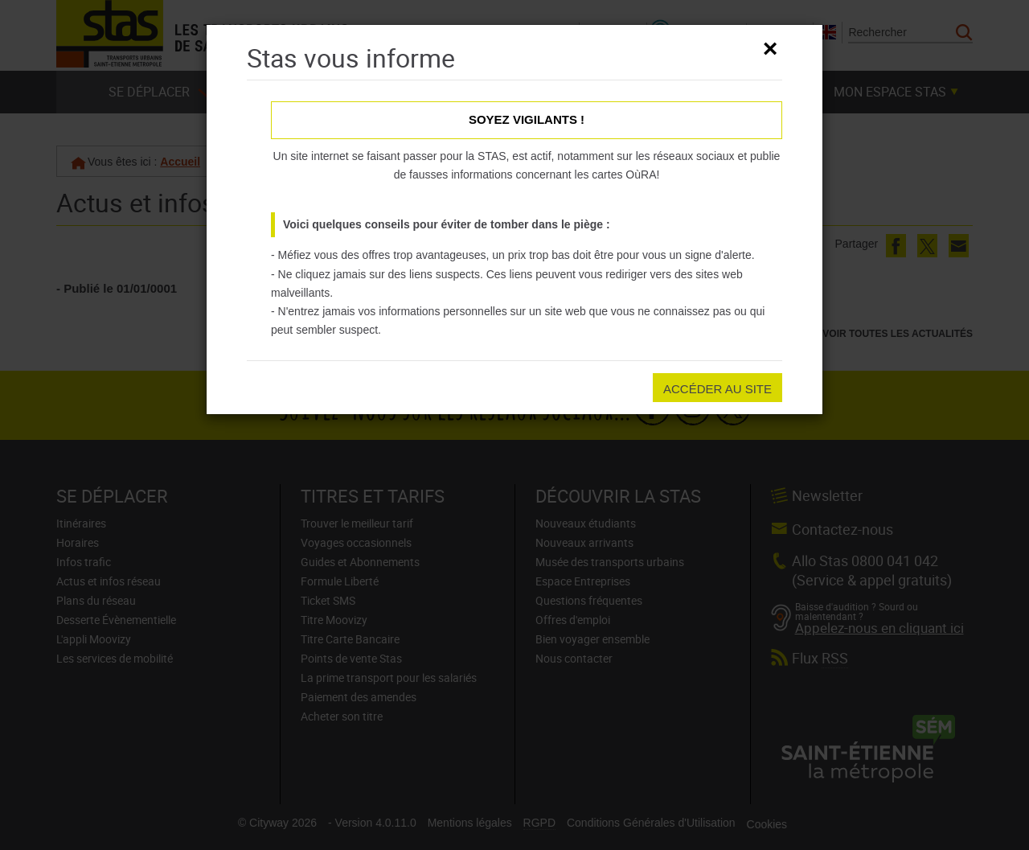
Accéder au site (717, 389)
